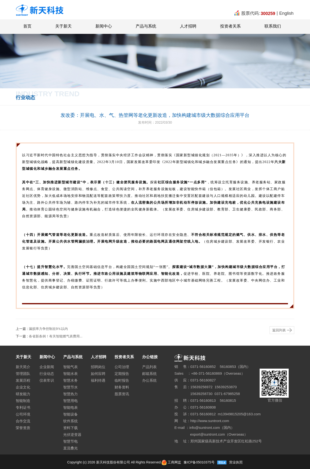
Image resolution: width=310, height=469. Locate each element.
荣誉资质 (23, 428)
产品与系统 (146, 26)
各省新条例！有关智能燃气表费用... (56, 336)
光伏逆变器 (72, 434)
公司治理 (122, 367)
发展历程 (23, 380)
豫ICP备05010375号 (199, 462)
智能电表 (70, 407)
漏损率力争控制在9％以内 (48, 329)
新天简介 (23, 367)
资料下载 (70, 428)
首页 (27, 26)
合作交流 (23, 421)
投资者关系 (230, 26)
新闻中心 (103, 26)
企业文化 (23, 387)
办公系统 (149, 380)
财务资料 (122, 387)
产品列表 (149, 367)
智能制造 (23, 401)
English (286, 13)
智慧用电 (70, 401)
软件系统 (70, 421)
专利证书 (23, 407)
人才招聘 (188, 26)
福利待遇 (98, 380)
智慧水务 (70, 380)
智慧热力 (70, 394)
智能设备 (70, 414)
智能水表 (70, 374)
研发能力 (23, 394)
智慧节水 (70, 387)
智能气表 (70, 367)
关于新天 (63, 26)
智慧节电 (70, 441)
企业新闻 (46, 367)
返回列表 (279, 330)
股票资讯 (122, 394)
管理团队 (23, 374)
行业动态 (46, 374)
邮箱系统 (149, 374)
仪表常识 (46, 380)
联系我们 (272, 26)
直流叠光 (70, 448)
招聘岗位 (98, 367)
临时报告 (122, 380)
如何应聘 (98, 374)
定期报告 (122, 374)
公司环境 (23, 414)
